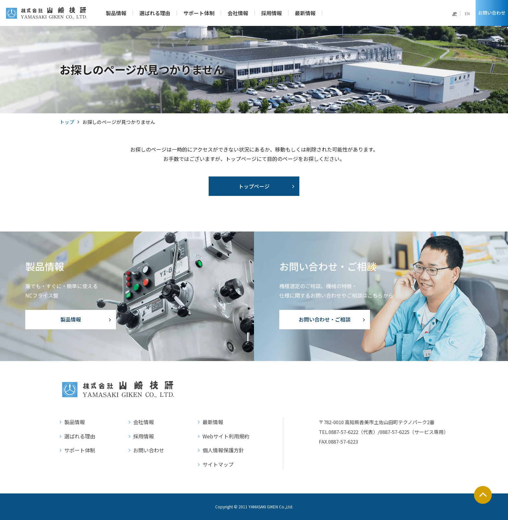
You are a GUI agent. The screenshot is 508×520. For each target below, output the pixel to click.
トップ (67, 122)
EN (467, 13)
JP (454, 13)
